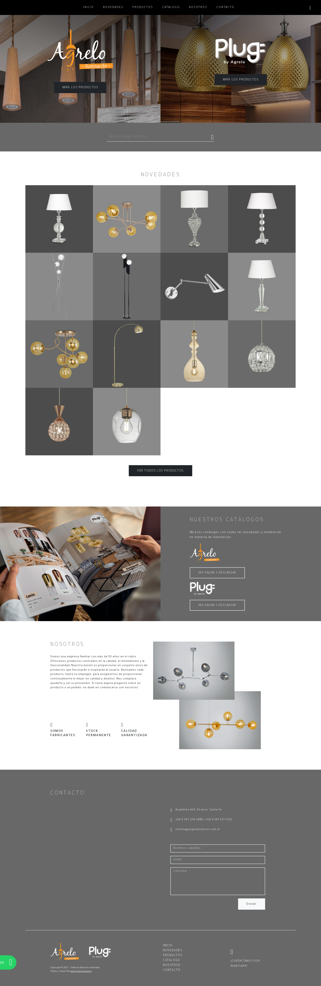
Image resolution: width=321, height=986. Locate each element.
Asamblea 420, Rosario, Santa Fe (196, 810)
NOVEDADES (113, 7)
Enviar (251, 904)
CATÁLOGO (171, 7)
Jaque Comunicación (81, 971)
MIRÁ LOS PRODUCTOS (80, 87)
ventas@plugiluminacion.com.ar (195, 830)
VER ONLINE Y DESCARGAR (217, 573)
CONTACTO (225, 7)
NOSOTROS (198, 7)
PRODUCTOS (142, 7)
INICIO (88, 7)
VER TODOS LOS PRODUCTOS (160, 471)
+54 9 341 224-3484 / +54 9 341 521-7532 (201, 820)
